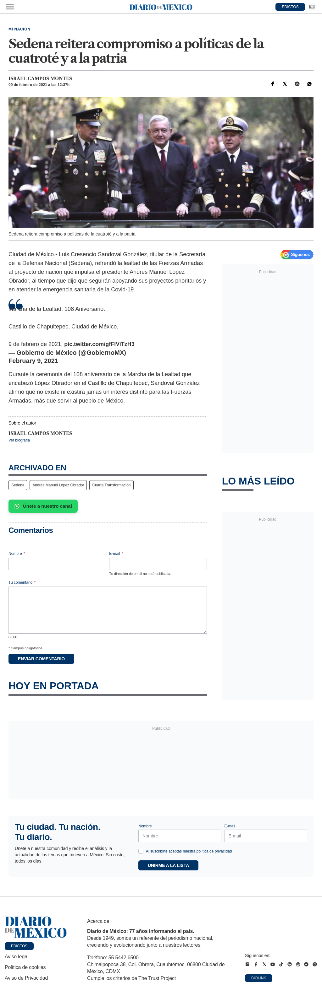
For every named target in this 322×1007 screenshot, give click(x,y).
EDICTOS (290, 7)
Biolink (258, 978)
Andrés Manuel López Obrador (58, 485)
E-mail (116, 553)
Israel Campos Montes (40, 78)
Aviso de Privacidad (26, 978)
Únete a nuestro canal (43, 506)
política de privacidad (214, 851)
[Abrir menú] (10, 7)
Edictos (19, 946)
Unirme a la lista (168, 865)
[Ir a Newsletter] (312, 7)
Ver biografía (19, 440)
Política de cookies (25, 967)
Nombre (16, 553)
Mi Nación (19, 29)
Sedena (17, 485)
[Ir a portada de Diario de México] (36, 927)
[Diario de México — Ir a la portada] (161, 7)
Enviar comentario (41, 658)
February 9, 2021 (33, 360)
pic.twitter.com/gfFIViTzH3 (99, 344)
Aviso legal (16, 956)
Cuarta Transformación (111, 485)
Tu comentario (22, 582)
